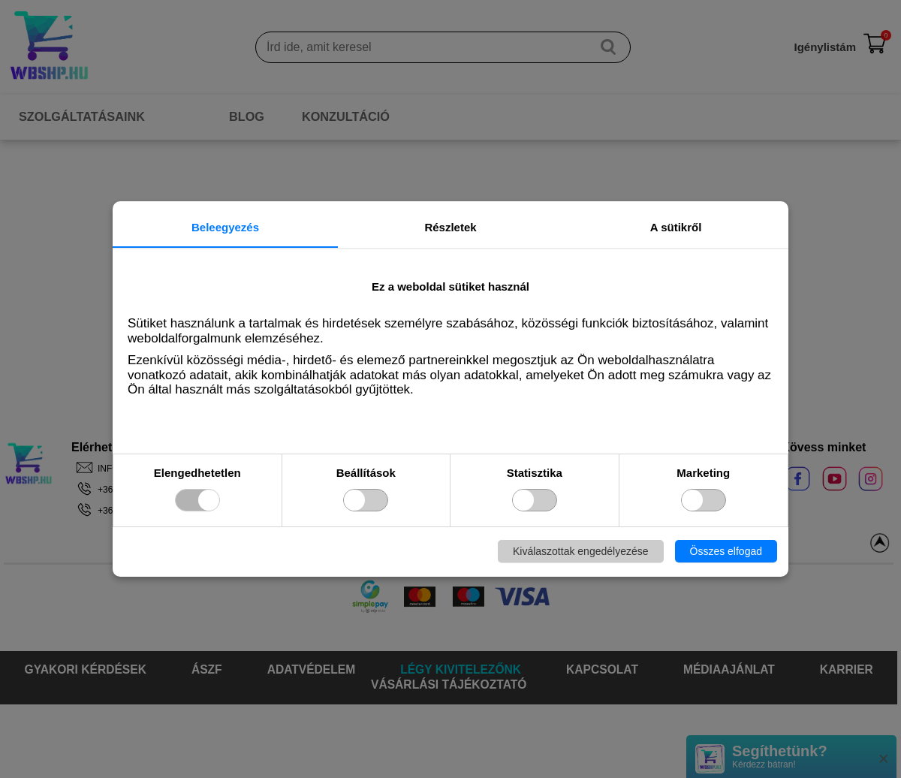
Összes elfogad (726, 551)
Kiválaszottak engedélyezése (581, 551)
